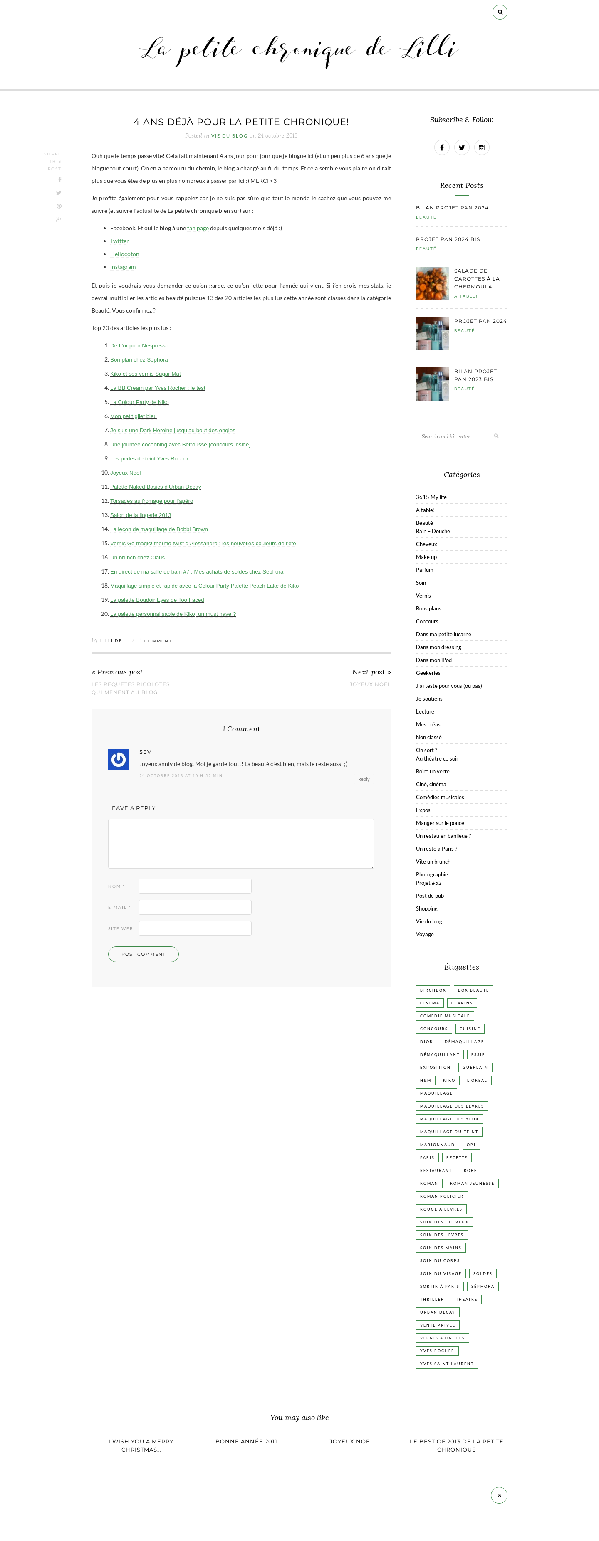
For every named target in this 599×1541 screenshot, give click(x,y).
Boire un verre (433, 771)
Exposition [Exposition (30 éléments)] (435, 1067)
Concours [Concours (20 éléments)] (434, 1029)
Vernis (423, 595)
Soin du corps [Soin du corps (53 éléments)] (440, 1260)
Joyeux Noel (125, 473)
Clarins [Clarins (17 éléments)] (462, 1003)
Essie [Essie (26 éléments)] (478, 1054)
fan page (198, 227)
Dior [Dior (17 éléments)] (426, 1041)
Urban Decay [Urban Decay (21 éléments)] (437, 1312)
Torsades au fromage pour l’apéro (151, 501)
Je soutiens (429, 698)
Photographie (432, 874)
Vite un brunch (433, 861)
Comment (156, 640)
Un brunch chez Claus (137, 557)
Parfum (424, 569)
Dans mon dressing (438, 647)
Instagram (123, 266)
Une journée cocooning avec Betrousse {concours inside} (180, 444)
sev (145, 752)
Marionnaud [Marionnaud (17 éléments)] (437, 1144)
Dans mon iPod (434, 660)
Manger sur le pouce (440, 823)
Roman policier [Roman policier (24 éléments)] (442, 1196)
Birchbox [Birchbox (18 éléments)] (433, 990)
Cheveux (426, 544)
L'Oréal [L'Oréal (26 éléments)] (477, 1080)
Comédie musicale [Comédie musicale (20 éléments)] (445, 1016)
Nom (116, 886)
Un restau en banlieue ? (443, 835)
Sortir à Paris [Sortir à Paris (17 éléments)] (440, 1286)
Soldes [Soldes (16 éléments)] (483, 1273)
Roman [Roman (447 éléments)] (429, 1183)
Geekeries (428, 673)
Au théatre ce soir (437, 758)
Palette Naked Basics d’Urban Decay (155, 487)
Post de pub (430, 895)
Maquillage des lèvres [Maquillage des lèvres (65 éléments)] (452, 1106)
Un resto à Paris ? (436, 848)
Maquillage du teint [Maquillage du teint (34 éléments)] (449, 1132)
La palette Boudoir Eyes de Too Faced (157, 600)
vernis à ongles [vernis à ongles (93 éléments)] (442, 1338)
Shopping (427, 908)
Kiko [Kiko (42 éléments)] (449, 1080)
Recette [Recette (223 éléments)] (457, 1157)
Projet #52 (429, 882)
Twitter (119, 240)
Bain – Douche (433, 531)
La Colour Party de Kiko (139, 402)
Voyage (425, 934)
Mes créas (428, 724)
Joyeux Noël (370, 684)
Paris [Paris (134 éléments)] (427, 1157)
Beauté (426, 216)
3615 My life (431, 497)
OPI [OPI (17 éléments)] (471, 1144)
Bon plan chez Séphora (139, 360)
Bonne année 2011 (246, 1441)
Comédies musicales (440, 797)
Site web (120, 928)
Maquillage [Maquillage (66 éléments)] (436, 1093)
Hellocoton (124, 253)
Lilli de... (113, 640)
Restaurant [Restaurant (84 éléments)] (436, 1170)
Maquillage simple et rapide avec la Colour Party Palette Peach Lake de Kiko (204, 586)
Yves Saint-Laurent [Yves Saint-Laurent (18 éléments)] (447, 1363)
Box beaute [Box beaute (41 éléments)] (473, 990)
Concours (427, 621)
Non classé (429, 737)
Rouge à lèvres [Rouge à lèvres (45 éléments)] (441, 1209)
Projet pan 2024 (480, 321)
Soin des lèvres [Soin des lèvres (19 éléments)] (442, 1235)
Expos (423, 810)
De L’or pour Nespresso (139, 345)
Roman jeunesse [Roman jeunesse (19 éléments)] (472, 1183)
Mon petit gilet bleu (133, 416)
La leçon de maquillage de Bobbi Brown (159, 529)
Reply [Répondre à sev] (364, 779)
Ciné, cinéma (431, 784)
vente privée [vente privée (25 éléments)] (437, 1325)
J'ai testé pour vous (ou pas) (449, 685)
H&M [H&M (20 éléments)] (425, 1080)
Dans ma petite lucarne (443, 634)
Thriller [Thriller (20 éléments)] (432, 1299)
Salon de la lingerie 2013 (140, 515)
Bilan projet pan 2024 (452, 207)
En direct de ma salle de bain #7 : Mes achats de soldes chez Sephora (196, 572)
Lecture (425, 711)
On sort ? (426, 750)
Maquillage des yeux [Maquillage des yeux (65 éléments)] (449, 1119)
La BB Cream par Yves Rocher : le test (157, 388)
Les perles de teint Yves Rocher (149, 458)
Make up (426, 557)
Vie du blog (229, 135)
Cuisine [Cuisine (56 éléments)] (470, 1029)
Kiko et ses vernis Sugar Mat (145, 374)
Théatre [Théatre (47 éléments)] (467, 1299)
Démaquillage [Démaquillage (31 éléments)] (464, 1041)
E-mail (119, 907)
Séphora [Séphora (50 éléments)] (483, 1286)
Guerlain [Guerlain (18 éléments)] (475, 1067)
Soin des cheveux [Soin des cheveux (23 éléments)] (444, 1222)
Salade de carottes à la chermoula (477, 279)
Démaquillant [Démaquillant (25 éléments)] (440, 1054)
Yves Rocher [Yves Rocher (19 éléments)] (437, 1351)
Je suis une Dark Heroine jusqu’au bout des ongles (172, 430)
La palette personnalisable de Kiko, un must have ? (173, 614)
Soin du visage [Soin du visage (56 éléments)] (441, 1273)
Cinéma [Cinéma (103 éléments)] (430, 1003)
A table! (466, 295)
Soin (421, 582)
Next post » (371, 672)
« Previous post (117, 672)
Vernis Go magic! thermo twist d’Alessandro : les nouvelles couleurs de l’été (203, 543)
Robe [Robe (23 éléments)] (470, 1170)
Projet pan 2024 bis (448, 239)
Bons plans (428, 608)
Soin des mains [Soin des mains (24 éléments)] (441, 1248)
